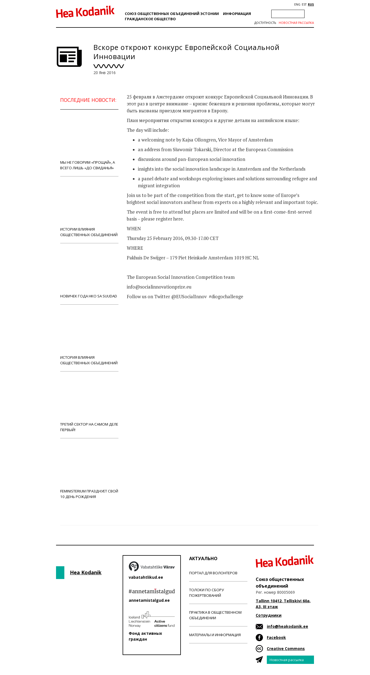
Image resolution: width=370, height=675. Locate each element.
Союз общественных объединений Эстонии (172, 13)
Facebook (276, 637)
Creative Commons (286, 648)
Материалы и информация (215, 634)
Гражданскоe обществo (150, 18)
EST (304, 4)
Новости (141, 318)
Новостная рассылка (296, 23)
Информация (237, 13)
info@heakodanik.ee (287, 626)
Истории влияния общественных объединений (89, 209)
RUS (311, 4)
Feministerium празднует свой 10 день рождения (89, 471)
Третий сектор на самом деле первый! (89, 404)
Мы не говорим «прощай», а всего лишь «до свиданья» (89, 142)
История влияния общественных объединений (89, 337)
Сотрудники (269, 615)
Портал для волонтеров (213, 572)
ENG (297, 4)
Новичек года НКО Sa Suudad (89, 274)
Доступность (265, 23)
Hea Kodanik (86, 572)
